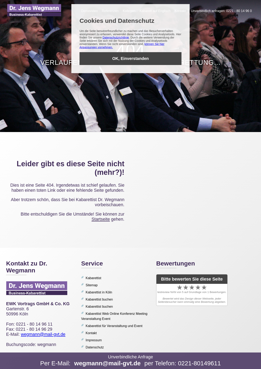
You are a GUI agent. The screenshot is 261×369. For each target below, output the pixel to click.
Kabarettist (93, 278)
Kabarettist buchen (99, 299)
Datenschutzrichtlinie (116, 37)
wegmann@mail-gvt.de (107, 363)
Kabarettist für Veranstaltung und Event (114, 326)
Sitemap (92, 285)
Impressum (94, 340)
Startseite (101, 219)
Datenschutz (95, 347)
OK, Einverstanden (130, 58)
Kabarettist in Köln (99, 292)
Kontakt (91, 333)
